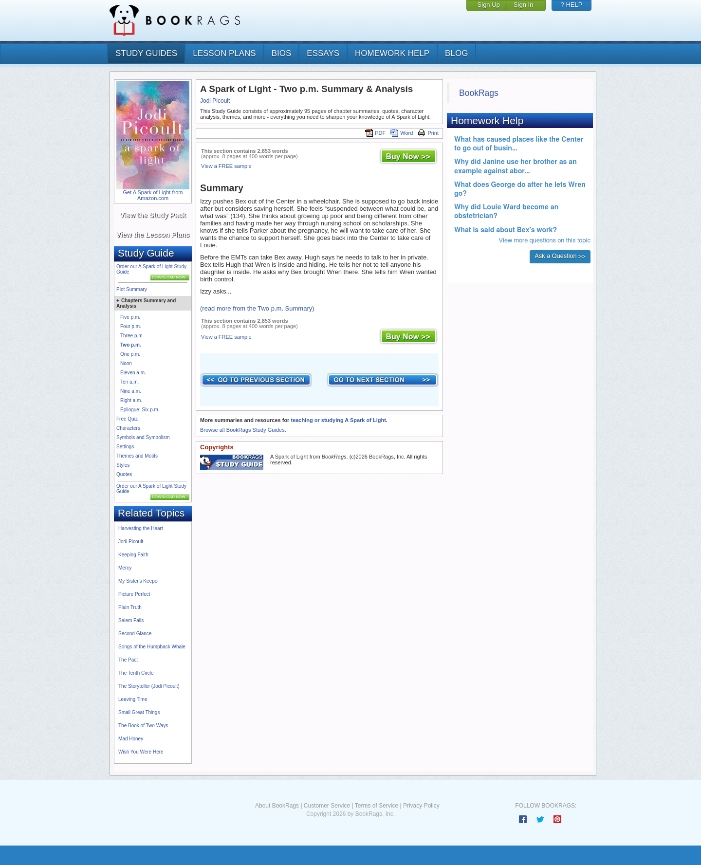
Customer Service (327, 805)
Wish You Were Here (141, 752)
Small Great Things (139, 712)
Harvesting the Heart (140, 528)
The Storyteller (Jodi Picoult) (149, 686)
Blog (456, 53)
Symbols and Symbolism (142, 437)
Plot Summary (131, 289)
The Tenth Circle (136, 673)
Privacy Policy (421, 805)
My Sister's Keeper (138, 581)
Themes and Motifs (137, 456)
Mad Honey (130, 738)
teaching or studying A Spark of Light (338, 420)
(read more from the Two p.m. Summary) (257, 308)
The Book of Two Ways (143, 725)
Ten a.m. (129, 382)
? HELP (572, 4)
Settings (125, 446)
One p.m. (130, 354)
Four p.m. (130, 326)
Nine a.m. (130, 391)
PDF (375, 133)
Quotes (124, 474)
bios (282, 53)
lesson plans (224, 53)
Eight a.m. (131, 400)
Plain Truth (130, 607)
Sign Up (489, 4)
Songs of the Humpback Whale (151, 646)
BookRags (478, 93)
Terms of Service (376, 805)
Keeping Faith (133, 554)
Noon (126, 363)
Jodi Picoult (130, 541)
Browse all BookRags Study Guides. (243, 430)
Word (401, 133)
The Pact (128, 660)
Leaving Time (132, 699)
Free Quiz (127, 419)
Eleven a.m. (133, 372)
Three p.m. (132, 335)
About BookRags (277, 805)
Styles (122, 465)
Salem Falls (131, 620)
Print (428, 133)
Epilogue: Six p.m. (140, 409)
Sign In (523, 4)
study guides (146, 53)
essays (323, 53)
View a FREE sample (226, 166)
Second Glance (134, 633)
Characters (128, 428)
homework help (392, 53)
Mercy (124, 568)
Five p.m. (130, 317)
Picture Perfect (134, 594)
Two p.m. (130, 345)
